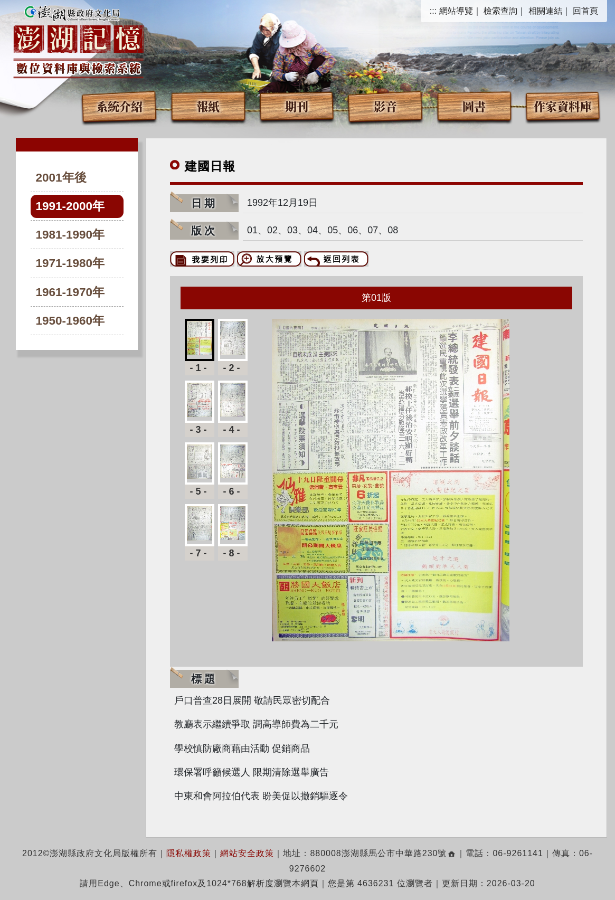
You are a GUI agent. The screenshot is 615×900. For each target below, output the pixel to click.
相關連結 (545, 10)
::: (433, 10)
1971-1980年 (70, 263)
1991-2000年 (70, 206)
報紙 (208, 106)
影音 (385, 106)
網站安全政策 (247, 853)
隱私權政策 (188, 853)
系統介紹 (119, 106)
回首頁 (585, 10)
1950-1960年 (70, 320)
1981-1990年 (70, 234)
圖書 (474, 106)
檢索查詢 (500, 10)
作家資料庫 (563, 106)
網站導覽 (456, 10)
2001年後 (61, 177)
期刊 (296, 106)
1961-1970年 (70, 292)
